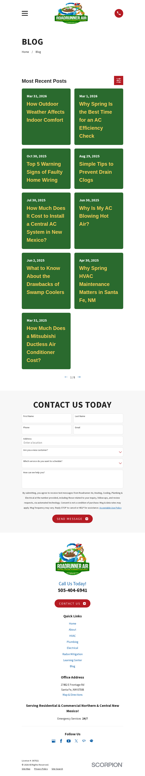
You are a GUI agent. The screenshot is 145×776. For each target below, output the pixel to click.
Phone (26, 427)
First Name (28, 416)
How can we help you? (34, 472)
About (72, 629)
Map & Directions (73, 695)
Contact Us (72, 603)
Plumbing (72, 642)
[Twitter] (76, 741)
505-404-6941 (72, 590)
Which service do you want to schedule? (42, 461)
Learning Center (72, 660)
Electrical (72, 648)
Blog (72, 666)
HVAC (72, 636)
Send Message (72, 518)
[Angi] (84, 741)
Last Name (80, 416)
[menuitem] (26, 769)
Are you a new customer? (35, 450)
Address (27, 438)
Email (77, 427)
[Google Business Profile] (54, 741)
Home (72, 623)
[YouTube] (69, 741)
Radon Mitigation (72, 654)
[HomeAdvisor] (91, 741)
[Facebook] (61, 741)
